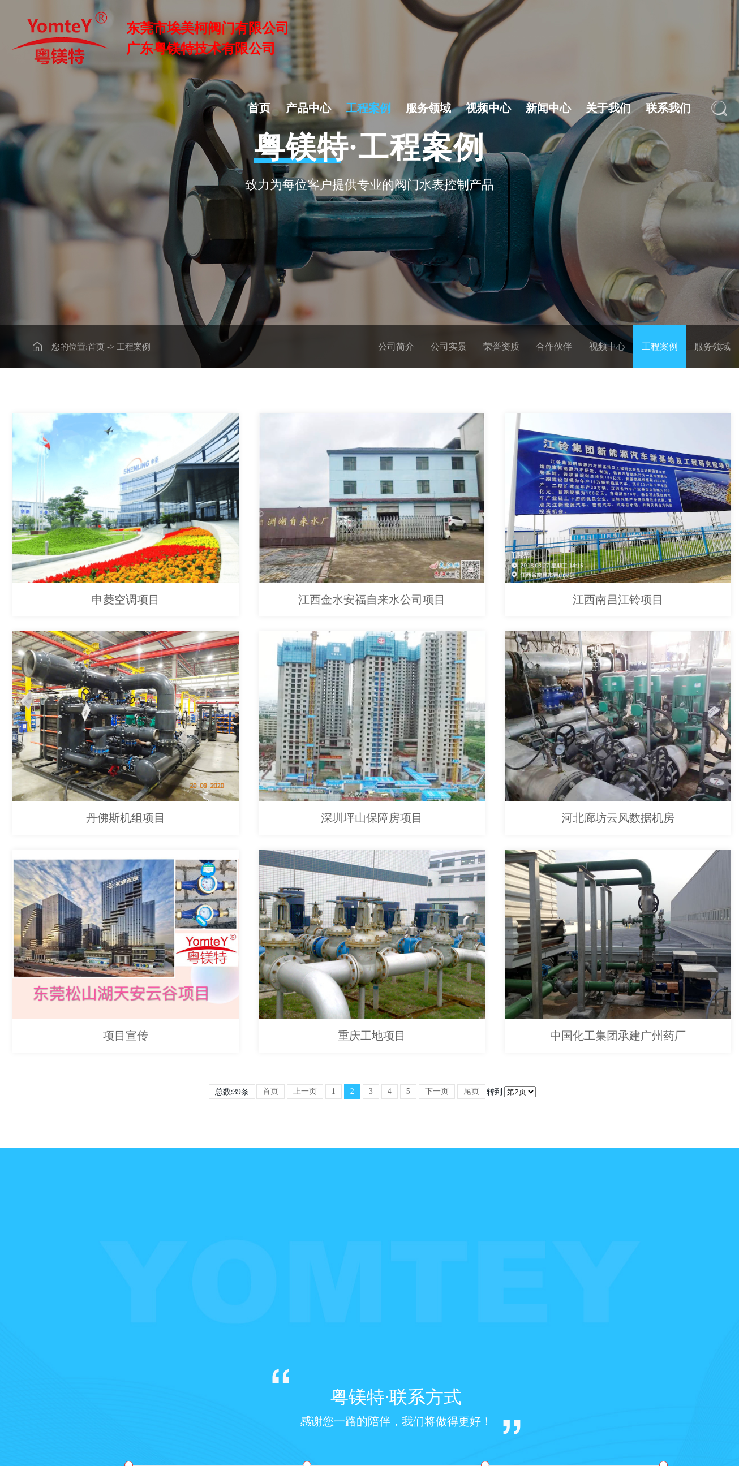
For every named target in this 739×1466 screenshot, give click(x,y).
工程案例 (368, 108)
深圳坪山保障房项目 (372, 818)
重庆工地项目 (372, 1035)
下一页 (437, 1091)
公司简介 (396, 346)
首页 (259, 108)
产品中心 (308, 108)
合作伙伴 (554, 346)
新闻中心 (548, 108)
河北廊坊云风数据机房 (617, 818)
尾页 (471, 1091)
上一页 (305, 1091)
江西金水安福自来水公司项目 (371, 599)
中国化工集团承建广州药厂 (618, 1035)
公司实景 (449, 346)
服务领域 (428, 108)
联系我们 (668, 108)
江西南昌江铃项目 (618, 599)
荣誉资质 (501, 346)
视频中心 (488, 108)
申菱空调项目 (126, 599)
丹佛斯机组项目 (125, 818)
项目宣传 (125, 1035)
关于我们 (608, 108)
